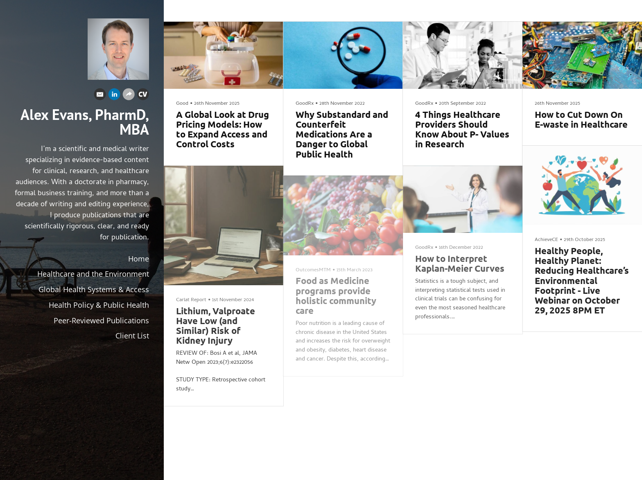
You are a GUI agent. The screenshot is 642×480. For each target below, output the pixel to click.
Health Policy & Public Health (99, 305)
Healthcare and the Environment (93, 274)
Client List (132, 335)
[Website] (128, 96)
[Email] (100, 96)
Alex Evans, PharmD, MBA (84, 122)
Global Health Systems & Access (93, 289)
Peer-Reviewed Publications (101, 320)
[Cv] (143, 96)
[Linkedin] (114, 96)
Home (138, 259)
